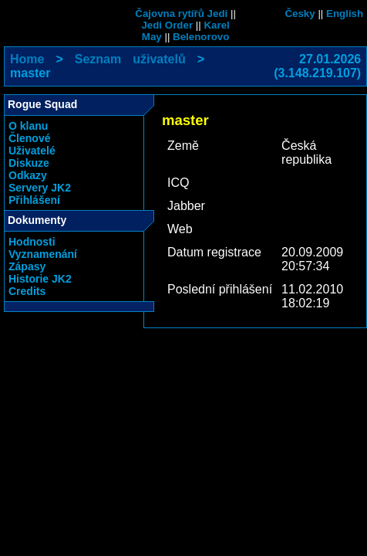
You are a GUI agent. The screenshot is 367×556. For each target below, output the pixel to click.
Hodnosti (32, 242)
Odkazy (27, 175)
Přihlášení (34, 200)
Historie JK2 (40, 279)
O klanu (28, 126)
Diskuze (28, 163)
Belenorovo (201, 36)
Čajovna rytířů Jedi (181, 13)
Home (27, 59)
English (344, 13)
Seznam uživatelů (130, 59)
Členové (29, 138)
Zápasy (26, 266)
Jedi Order (167, 25)
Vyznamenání (42, 254)
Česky (300, 13)
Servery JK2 (39, 187)
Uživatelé (32, 150)
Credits (26, 291)
